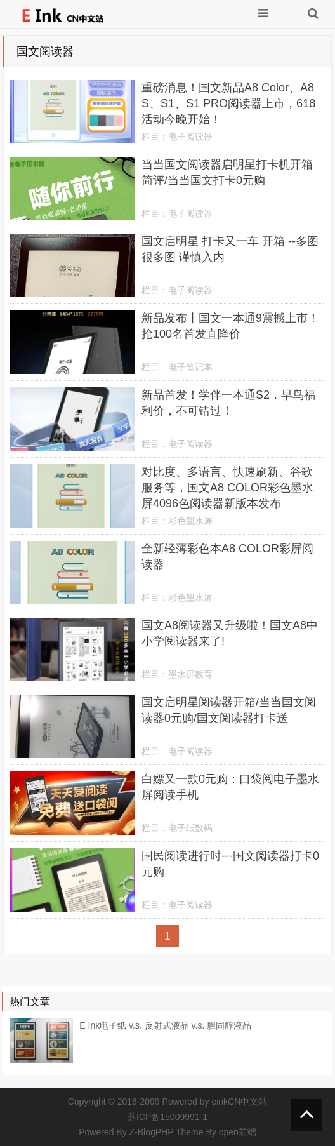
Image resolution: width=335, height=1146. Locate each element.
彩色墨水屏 (190, 521)
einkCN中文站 (239, 1101)
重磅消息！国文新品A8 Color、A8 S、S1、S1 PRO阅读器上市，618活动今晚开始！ (228, 103)
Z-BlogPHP (151, 1132)
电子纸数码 (190, 828)
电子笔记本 (190, 367)
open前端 (237, 1132)
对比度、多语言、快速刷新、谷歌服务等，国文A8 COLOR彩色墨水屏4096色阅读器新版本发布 (227, 487)
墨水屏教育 (190, 674)
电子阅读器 (190, 136)
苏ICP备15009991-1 (167, 1117)
